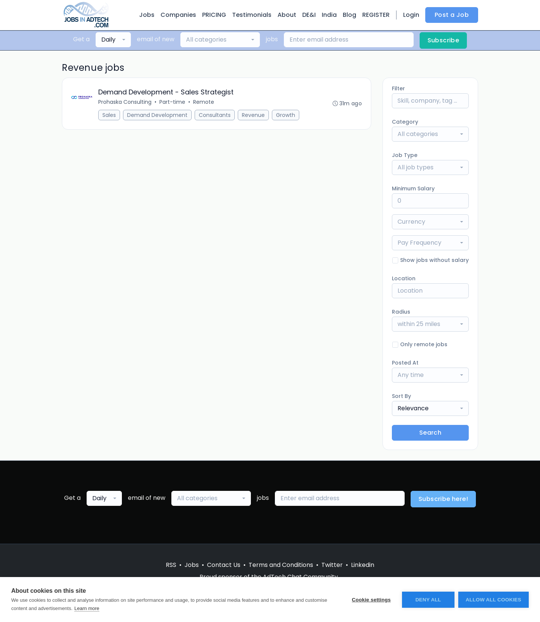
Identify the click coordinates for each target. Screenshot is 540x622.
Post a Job (452, 14)
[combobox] (113, 39)
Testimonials (252, 14)
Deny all (428, 600)
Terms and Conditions (281, 565)
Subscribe (443, 40)
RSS (171, 565)
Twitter (332, 565)
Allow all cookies (493, 600)
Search (430, 432)
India (329, 14)
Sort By (401, 396)
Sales (109, 115)
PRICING (214, 14)
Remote (203, 102)
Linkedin (362, 565)
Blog (349, 14)
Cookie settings (371, 600)
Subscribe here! (443, 499)
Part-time (172, 102)
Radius (401, 311)
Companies (178, 14)
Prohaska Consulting (125, 102)
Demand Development (157, 115)
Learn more (86, 608)
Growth (285, 115)
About (287, 14)
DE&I (309, 14)
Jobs (146, 14)
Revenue (253, 115)
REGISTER (376, 14)
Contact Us (223, 565)
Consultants (215, 115)
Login (411, 14)
